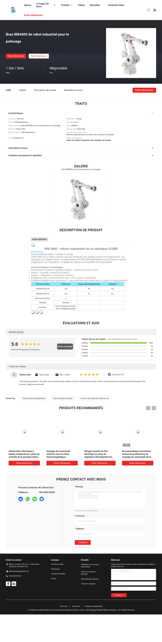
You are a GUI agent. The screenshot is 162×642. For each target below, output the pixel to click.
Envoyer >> (118, 595)
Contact (53, 578)
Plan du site (64, 606)
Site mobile (76, 606)
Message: (79, 487)
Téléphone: (80, 529)
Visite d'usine (55, 569)
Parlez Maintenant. (16, 56)
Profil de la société (57, 564)
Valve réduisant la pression (90, 579)
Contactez (82, 542)
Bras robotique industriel (62, 398)
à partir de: (80, 516)
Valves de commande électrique (88, 573)
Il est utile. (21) (118, 375)
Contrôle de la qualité (58, 574)
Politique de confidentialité (93, 606)
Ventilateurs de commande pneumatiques (90, 566)
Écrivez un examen (65, 347)
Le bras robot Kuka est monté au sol (94, 398)
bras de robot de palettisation (34, 398)
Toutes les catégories (88, 584)
